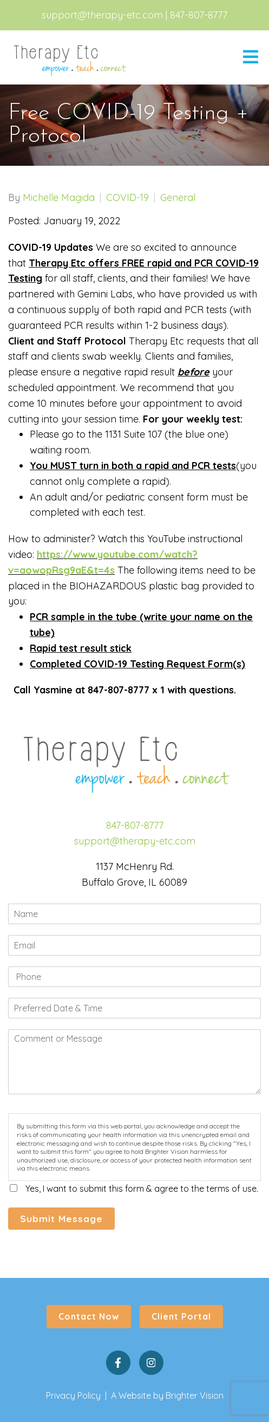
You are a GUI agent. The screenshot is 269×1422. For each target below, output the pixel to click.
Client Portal (181, 1316)
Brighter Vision (195, 1395)
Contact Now (88, 1316)
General (177, 198)
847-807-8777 (198, 15)
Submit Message (61, 1218)
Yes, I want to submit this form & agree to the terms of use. (141, 1188)
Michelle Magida (59, 198)
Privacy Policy (73, 1395)
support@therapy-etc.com (102, 15)
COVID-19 (127, 198)
